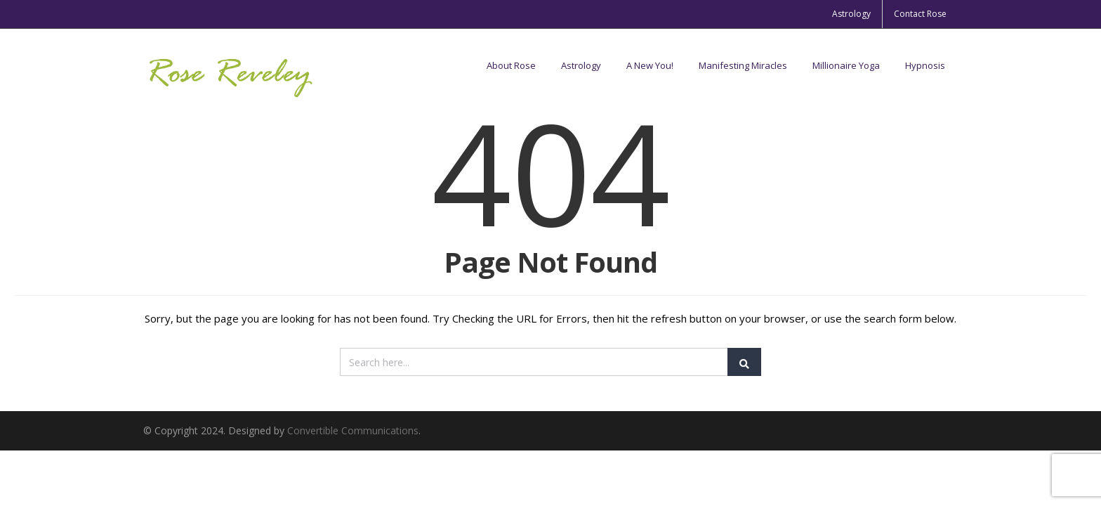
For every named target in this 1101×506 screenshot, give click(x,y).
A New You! (649, 65)
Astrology (851, 14)
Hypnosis (925, 65)
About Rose (511, 65)
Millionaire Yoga (846, 65)
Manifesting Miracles (743, 65)
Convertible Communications (352, 430)
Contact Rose (920, 14)
